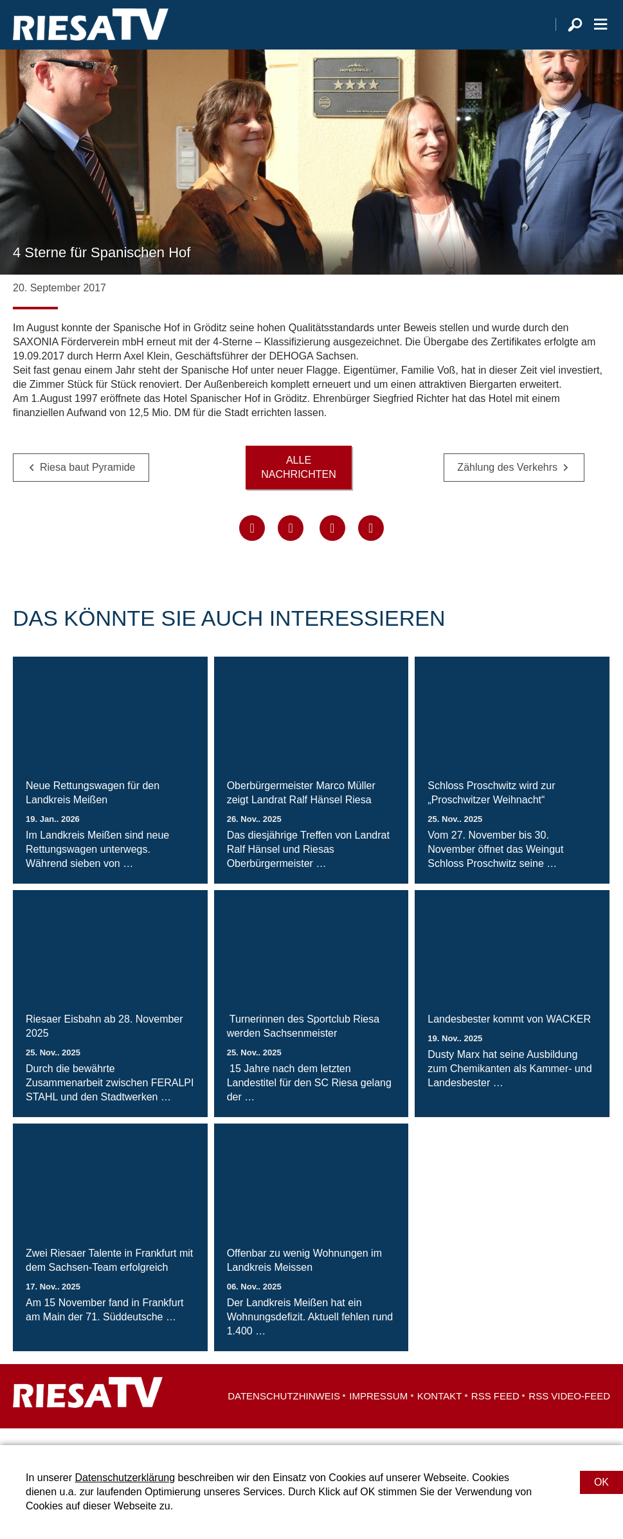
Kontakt (439, 1412)
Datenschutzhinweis (284, 1412)
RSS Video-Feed (569, 1412)
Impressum (378, 1412)
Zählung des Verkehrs (507, 483)
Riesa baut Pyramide (88, 483)
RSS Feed (495, 1412)
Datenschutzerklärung (125, 1477)
